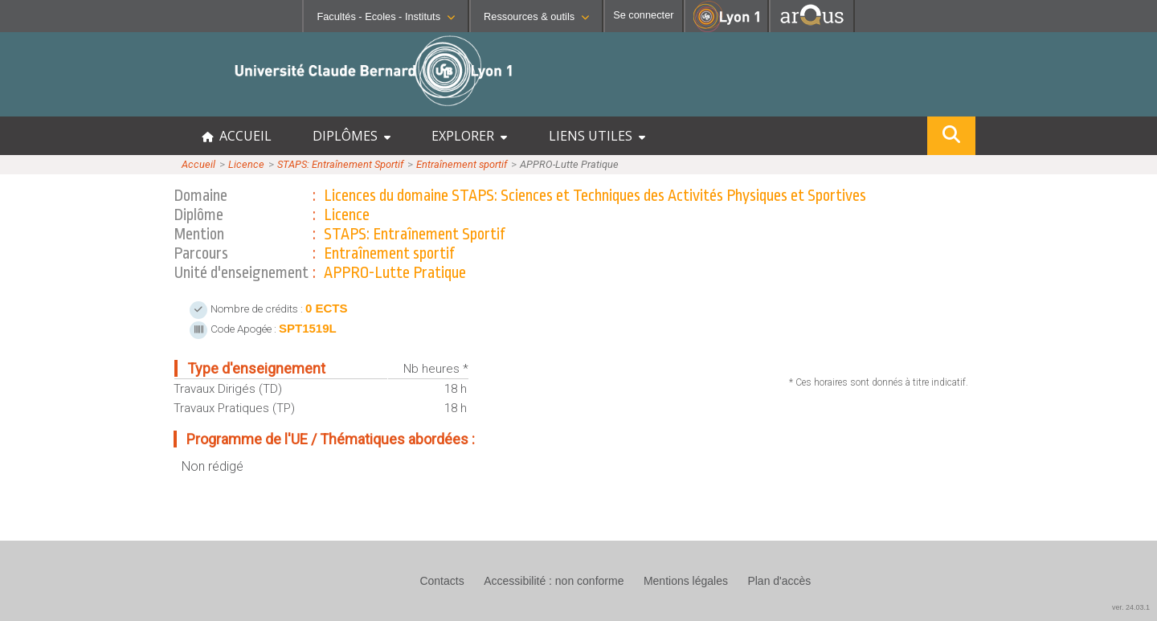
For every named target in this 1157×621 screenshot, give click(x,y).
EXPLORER (469, 136)
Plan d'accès (779, 580)
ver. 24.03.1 (1131, 607)
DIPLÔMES (351, 136)
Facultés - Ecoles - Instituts (386, 16)
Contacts (441, 580)
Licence (246, 164)
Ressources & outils (536, 16)
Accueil (198, 164)
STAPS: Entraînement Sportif (340, 164)
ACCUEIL (237, 136)
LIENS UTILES (597, 136)
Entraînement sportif (461, 164)
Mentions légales (686, 580)
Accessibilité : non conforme (553, 580)
